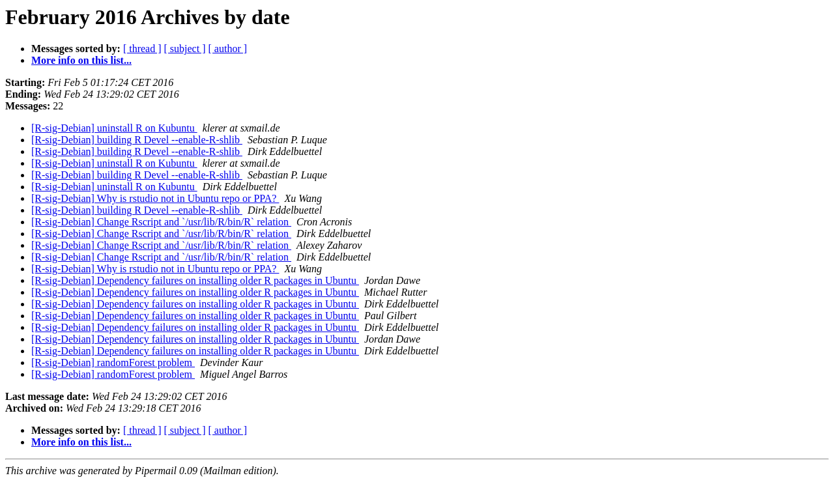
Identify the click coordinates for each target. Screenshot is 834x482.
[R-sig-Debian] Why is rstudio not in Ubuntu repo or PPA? (155, 198)
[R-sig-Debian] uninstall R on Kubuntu (114, 128)
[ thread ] (142, 48)
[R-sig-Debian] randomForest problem (113, 362)
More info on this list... (81, 60)
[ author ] (228, 48)
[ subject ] (185, 48)
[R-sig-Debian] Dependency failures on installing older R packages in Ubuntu (195, 280)
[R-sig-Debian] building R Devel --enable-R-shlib (136, 139)
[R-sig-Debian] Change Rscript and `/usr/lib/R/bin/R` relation (161, 221)
